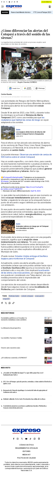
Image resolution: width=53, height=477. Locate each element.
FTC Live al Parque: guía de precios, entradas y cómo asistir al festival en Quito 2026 (27, 382)
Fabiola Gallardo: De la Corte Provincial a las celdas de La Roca (24, 399)
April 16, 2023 (36, 191)
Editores (26, 451)
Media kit (26, 455)
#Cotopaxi (5, 181)
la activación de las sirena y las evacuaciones (25, 271)
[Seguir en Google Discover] (27, 88)
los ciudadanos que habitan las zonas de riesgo (22, 118)
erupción (6, 299)
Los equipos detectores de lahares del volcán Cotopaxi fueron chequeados (30, 133)
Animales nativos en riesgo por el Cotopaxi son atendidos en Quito (32, 227)
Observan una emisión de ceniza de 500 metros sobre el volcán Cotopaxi (26, 155)
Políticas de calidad (26, 458)
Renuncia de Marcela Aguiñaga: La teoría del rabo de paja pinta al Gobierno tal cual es (25, 391)
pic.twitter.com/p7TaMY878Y (12, 189)
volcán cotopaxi (27, 296)
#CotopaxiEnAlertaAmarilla (13, 177)
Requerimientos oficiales (26, 448)
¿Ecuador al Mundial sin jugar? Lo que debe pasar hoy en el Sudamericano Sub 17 (23, 374)
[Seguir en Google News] (14, 88)
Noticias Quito (14, 296)
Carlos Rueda (6, 94)
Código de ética (26, 445)
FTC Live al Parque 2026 (42, 12)
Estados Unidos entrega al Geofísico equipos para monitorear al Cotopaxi (24, 257)
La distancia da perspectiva (11, 328)
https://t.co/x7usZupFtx (34, 187)
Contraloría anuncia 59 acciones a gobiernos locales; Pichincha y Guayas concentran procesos (25, 407)
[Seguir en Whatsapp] (39, 88)
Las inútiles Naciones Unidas (11, 338)
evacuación (39, 296)
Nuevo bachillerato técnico (20, 12)
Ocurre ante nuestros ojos (10, 348)
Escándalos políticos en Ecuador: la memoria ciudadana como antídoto (14, 319)
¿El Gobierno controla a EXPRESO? (14, 358)
